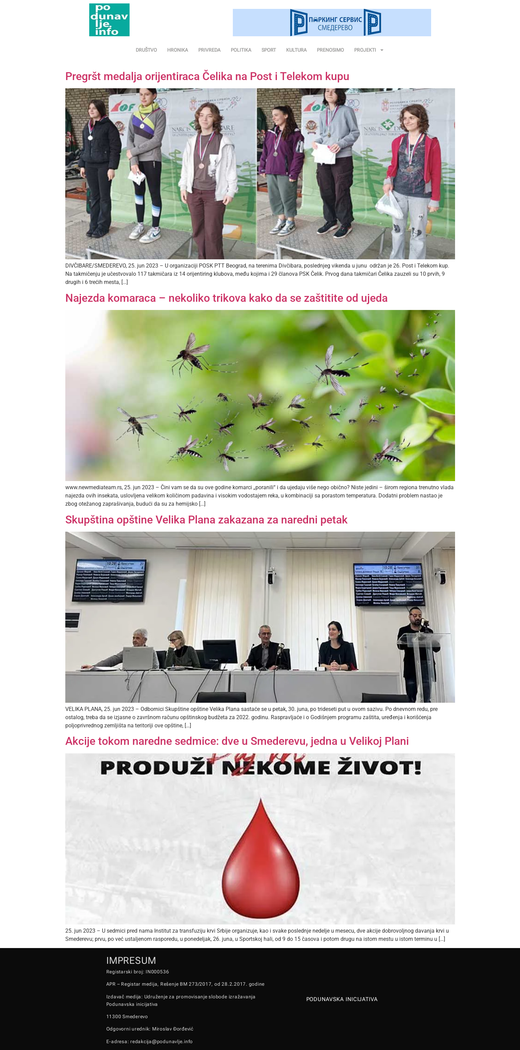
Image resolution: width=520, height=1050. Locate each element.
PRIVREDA (209, 50)
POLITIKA (241, 50)
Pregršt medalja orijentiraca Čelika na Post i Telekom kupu (207, 76)
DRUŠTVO (146, 50)
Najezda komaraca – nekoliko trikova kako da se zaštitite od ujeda (226, 297)
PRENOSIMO (330, 50)
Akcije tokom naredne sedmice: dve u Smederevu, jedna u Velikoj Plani (237, 741)
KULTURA (296, 50)
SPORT (269, 50)
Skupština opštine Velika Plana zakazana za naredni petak (206, 519)
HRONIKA (177, 50)
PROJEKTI (369, 50)
